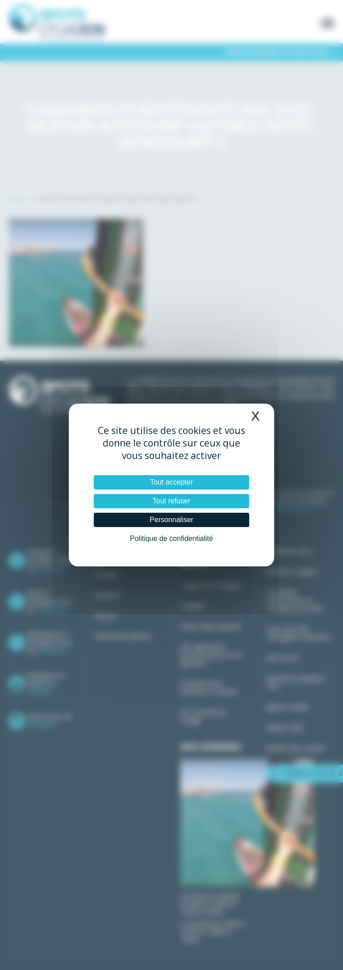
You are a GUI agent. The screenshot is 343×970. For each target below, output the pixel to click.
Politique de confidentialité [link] (171, 538)
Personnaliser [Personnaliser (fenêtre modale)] (171, 519)
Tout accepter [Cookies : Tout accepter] (171, 482)
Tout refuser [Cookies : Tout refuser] (171, 501)
